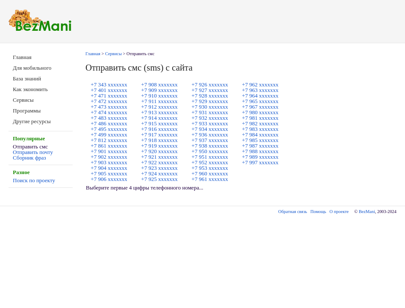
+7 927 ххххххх (209, 90)
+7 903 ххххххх (109, 162)
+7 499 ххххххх (109, 134)
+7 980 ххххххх (260, 112)
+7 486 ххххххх (109, 123)
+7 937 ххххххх (209, 140)
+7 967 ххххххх (260, 107)
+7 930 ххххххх (209, 107)
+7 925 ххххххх (159, 179)
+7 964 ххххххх (260, 95)
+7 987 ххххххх (260, 145)
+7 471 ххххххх (109, 95)
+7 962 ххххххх (260, 84)
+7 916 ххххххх (159, 129)
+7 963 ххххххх (260, 90)
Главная (22, 57)
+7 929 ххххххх (209, 101)
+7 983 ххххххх (260, 129)
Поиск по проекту (34, 180)
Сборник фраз (29, 157)
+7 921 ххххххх (159, 157)
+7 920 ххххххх (159, 151)
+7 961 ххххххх (209, 179)
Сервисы (23, 100)
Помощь (318, 211)
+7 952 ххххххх (209, 162)
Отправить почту (33, 152)
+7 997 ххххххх (260, 162)
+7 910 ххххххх (159, 95)
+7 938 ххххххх (209, 145)
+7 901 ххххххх (109, 151)
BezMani (367, 211)
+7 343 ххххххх (109, 84)
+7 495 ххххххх (109, 129)
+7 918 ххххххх (159, 140)
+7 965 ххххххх (260, 101)
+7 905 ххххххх (109, 173)
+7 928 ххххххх (209, 95)
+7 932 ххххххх (209, 118)
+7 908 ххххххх (159, 84)
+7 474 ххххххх (109, 112)
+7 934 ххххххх (209, 129)
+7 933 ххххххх (209, 123)
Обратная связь (292, 211)
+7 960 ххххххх (209, 173)
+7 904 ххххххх (109, 168)
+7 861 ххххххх (109, 145)
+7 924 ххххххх (159, 173)
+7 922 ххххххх (159, 162)
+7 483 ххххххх (109, 118)
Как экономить (30, 89)
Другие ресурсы (32, 121)
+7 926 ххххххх (209, 84)
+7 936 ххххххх (209, 134)
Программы (27, 110)
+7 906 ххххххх (109, 179)
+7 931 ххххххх (209, 112)
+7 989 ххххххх (260, 157)
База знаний (27, 78)
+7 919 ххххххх (159, 145)
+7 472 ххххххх (109, 101)
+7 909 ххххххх (159, 90)
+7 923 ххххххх (159, 168)
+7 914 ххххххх (159, 118)
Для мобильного (32, 68)
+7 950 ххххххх (209, 151)
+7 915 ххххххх (159, 123)
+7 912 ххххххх (159, 107)
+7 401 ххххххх (109, 90)
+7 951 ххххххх (209, 157)
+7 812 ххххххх (109, 140)
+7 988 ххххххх (260, 151)
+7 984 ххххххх (260, 134)
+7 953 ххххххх (209, 168)
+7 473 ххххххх (109, 107)
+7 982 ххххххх (260, 123)
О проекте (339, 211)
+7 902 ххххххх (109, 157)
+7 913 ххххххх (159, 112)
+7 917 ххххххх (159, 134)
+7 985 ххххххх (260, 140)
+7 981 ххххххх (260, 118)
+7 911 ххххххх (159, 101)
